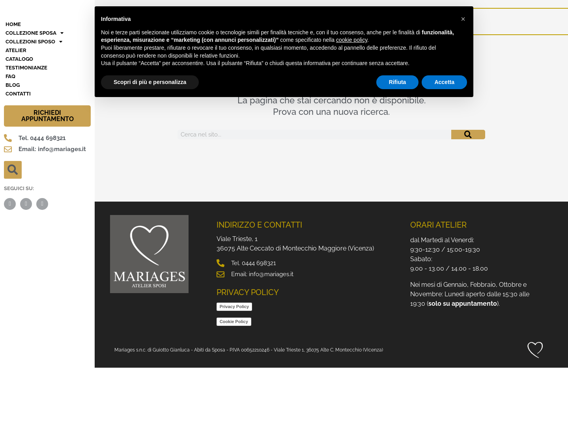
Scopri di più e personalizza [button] (150, 82)
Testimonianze (26, 145)
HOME (13, 102)
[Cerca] (468, 134)
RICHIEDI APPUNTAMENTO (47, 193)
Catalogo (19, 136)
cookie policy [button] (351, 40)
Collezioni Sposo (34, 119)
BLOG (13, 162)
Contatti (18, 171)
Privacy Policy (234, 383)
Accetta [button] (444, 82)
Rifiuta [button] (397, 82)
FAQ (10, 154)
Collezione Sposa (35, 110)
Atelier (16, 128)
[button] (13, 247)
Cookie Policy (234, 398)
